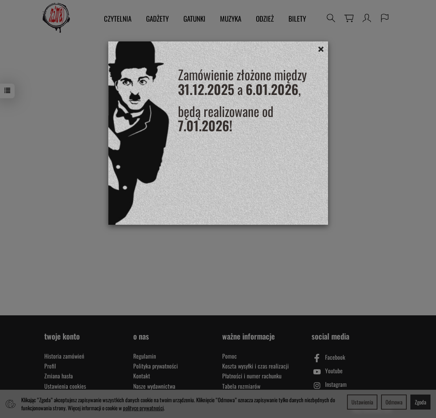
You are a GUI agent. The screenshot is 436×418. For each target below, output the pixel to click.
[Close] (320, 48)
